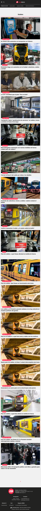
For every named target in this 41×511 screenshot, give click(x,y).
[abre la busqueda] (3, 2)
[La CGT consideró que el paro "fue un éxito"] (20, 81)
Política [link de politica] (14, 498)
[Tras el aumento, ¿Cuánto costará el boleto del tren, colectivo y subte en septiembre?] (20, 188)
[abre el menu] (1, 2)
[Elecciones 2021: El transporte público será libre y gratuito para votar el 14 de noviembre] (20, 454)
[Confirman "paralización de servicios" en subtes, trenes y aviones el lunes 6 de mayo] (20, 107)
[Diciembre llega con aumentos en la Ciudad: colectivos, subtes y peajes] (20, 54)
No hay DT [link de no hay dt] (18, 499)
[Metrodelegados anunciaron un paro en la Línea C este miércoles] (20, 401)
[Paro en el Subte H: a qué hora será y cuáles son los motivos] (20, 323)
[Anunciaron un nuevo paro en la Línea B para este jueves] (20, 375)
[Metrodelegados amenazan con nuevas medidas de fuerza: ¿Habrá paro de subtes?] (20, 135)
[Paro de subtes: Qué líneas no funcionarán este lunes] (20, 270)
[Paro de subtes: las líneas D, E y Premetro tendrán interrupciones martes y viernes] (20, 426)
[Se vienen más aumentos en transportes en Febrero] (20, 28)
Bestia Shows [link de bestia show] (14, 499)
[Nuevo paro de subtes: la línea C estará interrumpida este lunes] (20, 349)
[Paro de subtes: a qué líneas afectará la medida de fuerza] (20, 241)
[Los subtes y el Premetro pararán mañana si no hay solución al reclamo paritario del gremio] (20, 296)
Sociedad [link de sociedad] (17, 498)
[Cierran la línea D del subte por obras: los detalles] (20, 162)
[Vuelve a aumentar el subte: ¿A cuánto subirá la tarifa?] (20, 215)
